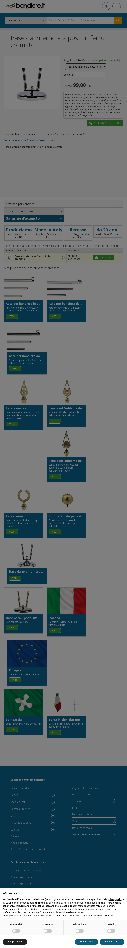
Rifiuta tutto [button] (86, 941)
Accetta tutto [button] (112, 941)
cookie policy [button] (107, 906)
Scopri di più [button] (15, 941)
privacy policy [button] (115, 899)
